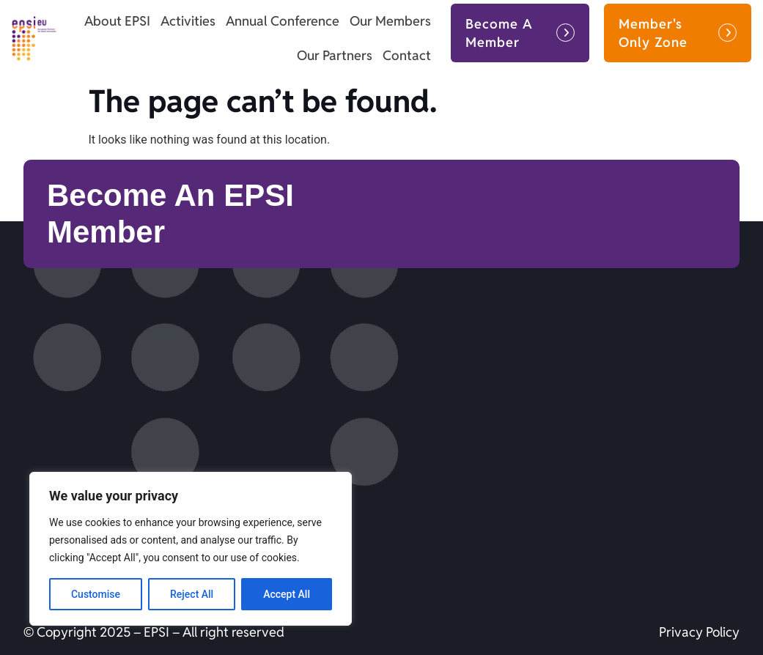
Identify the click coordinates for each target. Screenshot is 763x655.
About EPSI (117, 20)
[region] (190, 549)
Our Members (390, 20)
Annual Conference (282, 20)
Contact (407, 55)
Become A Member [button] (499, 33)
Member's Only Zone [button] (653, 33)
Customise (95, 594)
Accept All (286, 594)
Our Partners (334, 55)
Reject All (191, 594)
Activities (188, 20)
